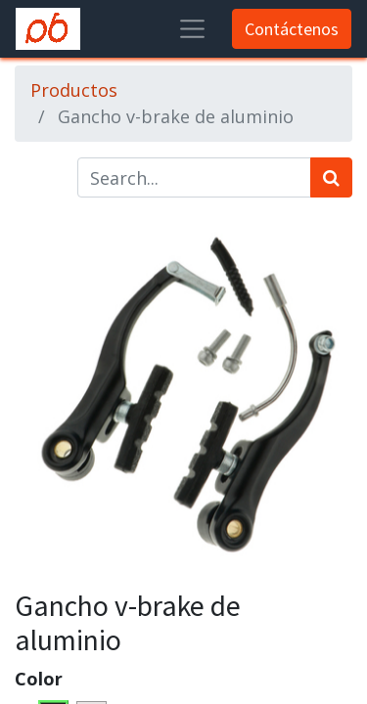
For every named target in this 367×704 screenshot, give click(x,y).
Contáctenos (292, 29)
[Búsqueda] (331, 177)
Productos (73, 90)
